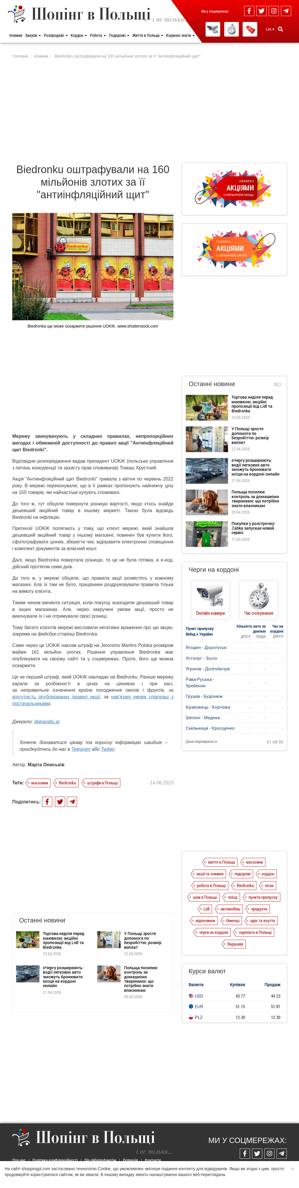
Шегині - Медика (203, 717)
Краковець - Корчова (208, 707)
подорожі (242, 874)
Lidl (206, 909)
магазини (39, 783)
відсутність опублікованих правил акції (56, 696)
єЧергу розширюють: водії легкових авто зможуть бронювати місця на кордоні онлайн (63, 977)
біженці (232, 920)
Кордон (79, 35)
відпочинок (205, 920)
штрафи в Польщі (102, 783)
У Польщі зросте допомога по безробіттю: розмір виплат (142, 940)
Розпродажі (56, 35)
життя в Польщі (221, 862)
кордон (268, 874)
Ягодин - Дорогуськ (206, 647)
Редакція (130, 1160)
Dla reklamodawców (100, 1160)
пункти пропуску (263, 897)
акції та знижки (210, 874)
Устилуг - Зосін (201, 658)
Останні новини (212, 384)
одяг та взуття (262, 920)
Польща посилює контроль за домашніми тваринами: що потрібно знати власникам (140, 979)
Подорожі (119, 35)
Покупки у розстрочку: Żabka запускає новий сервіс (253, 528)
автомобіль (230, 909)
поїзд (232, 897)
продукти (259, 909)
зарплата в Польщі (255, 932)
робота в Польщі (211, 885)
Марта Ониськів (46, 764)
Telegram (81, 749)
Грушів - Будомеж (204, 696)
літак (269, 885)
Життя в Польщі (147, 35)
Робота (98, 35)
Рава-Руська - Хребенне (200, 682)
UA (270, 29)
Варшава (235, 944)
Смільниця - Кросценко (210, 728)
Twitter (107, 749)
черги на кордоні (213, 932)
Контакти (153, 1160)
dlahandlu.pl (46, 721)
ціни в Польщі (205, 897)
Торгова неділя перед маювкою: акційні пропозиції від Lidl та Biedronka (63, 940)
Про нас (19, 1160)
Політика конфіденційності (55, 1160)
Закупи (33, 35)
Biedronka (67, 783)
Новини (15, 35)
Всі (277, 384)
